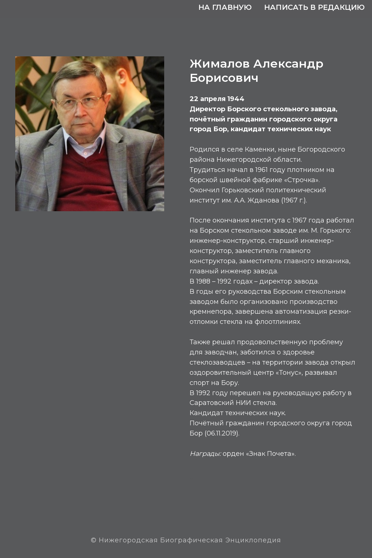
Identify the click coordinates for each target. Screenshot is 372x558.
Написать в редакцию (314, 7)
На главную (225, 7)
